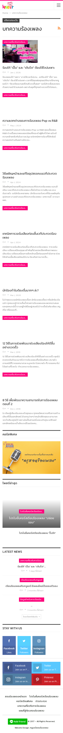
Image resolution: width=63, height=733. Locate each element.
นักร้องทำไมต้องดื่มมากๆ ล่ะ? (21, 290)
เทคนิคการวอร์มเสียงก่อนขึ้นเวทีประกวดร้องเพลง (29, 235)
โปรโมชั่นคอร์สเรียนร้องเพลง (32, 511)
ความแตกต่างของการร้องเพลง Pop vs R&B (30, 120)
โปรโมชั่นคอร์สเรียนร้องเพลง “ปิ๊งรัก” (37, 533)
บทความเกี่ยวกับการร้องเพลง (16, 42)
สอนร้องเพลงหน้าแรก (16, 696)
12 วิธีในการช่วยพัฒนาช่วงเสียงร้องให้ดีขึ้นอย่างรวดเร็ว (29, 345)
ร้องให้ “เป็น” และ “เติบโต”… (31, 566)
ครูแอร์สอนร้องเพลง (39, 727)
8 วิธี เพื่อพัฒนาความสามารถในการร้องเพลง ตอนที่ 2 (30, 402)
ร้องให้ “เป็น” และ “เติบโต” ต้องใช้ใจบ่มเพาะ (29, 67)
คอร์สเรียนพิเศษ (24, 701)
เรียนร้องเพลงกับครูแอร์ (31, 579)
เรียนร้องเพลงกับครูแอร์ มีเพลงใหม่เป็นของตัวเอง (32, 586)
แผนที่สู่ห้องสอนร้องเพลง (31, 710)
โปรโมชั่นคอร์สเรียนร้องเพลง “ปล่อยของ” (31, 520)
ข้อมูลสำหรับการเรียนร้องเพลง (32, 599)
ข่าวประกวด (41, 701)
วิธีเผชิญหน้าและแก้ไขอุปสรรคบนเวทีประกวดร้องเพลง (30, 175)
